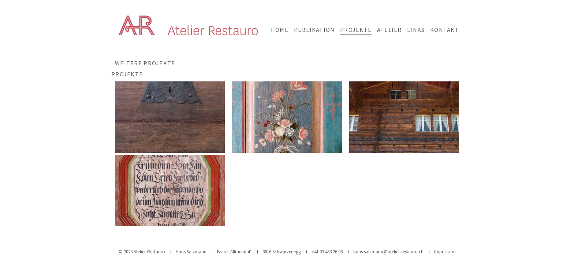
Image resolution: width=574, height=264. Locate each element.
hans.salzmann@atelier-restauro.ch (388, 252)
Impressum (445, 252)
